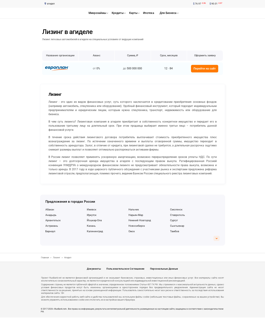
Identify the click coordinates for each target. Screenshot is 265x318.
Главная (45, 257)
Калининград (95, 231)
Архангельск (53, 220)
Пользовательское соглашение (125, 269)
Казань (91, 225)
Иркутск (91, 215)
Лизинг (56, 257)
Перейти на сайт (205, 68)
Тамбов (174, 231)
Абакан (49, 209)
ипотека (148, 13)
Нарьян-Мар (135, 215)
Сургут (174, 220)
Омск (131, 231)
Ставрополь (177, 215)
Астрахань (51, 225)
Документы (94, 269)
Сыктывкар (177, 225)
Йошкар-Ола (94, 220)
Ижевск (91, 209)
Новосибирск (136, 225)
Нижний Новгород (139, 220)
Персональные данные (164, 269)
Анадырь (50, 215)
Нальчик (133, 209)
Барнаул (50, 231)
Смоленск (176, 209)
